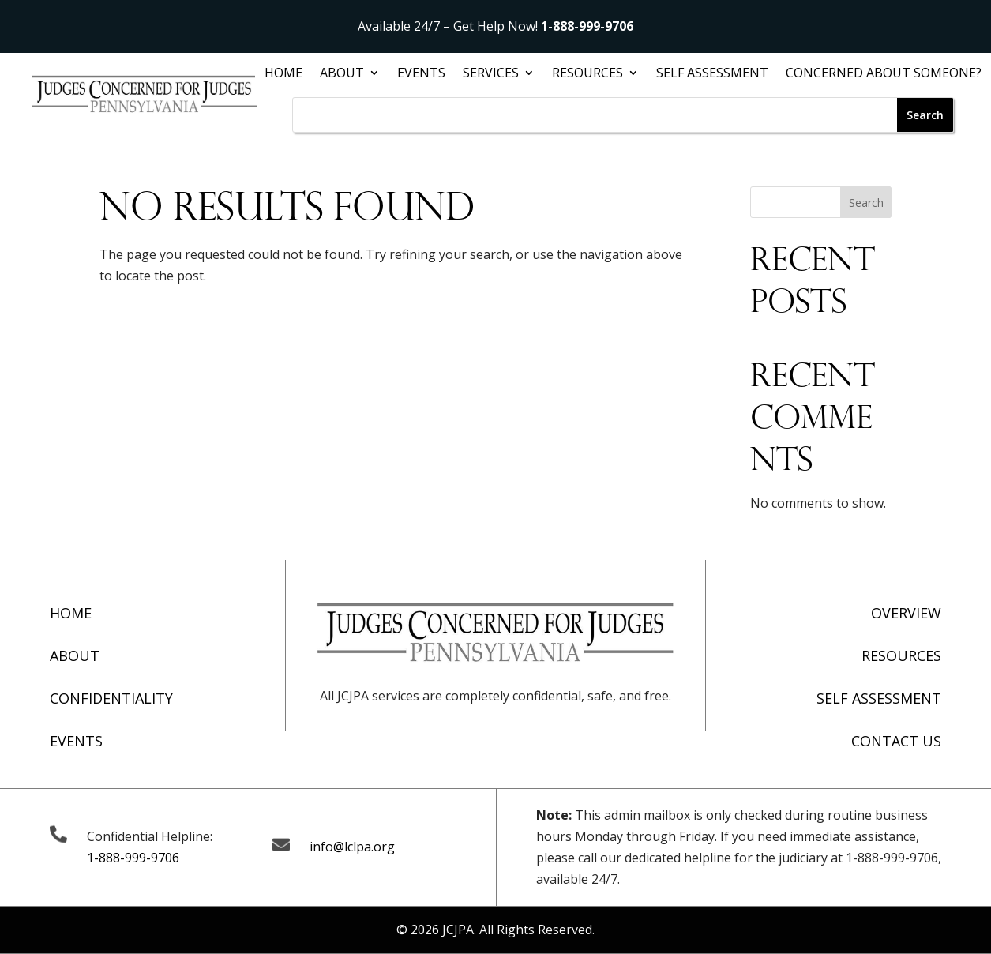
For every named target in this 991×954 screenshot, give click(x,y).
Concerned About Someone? (884, 74)
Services (491, 74)
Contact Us (896, 740)
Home (283, 74)
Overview (906, 612)
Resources (587, 74)
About (342, 74)
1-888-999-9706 (587, 26)
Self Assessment (712, 74)
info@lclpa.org (352, 846)
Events (421, 74)
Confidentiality (111, 698)
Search (866, 202)
